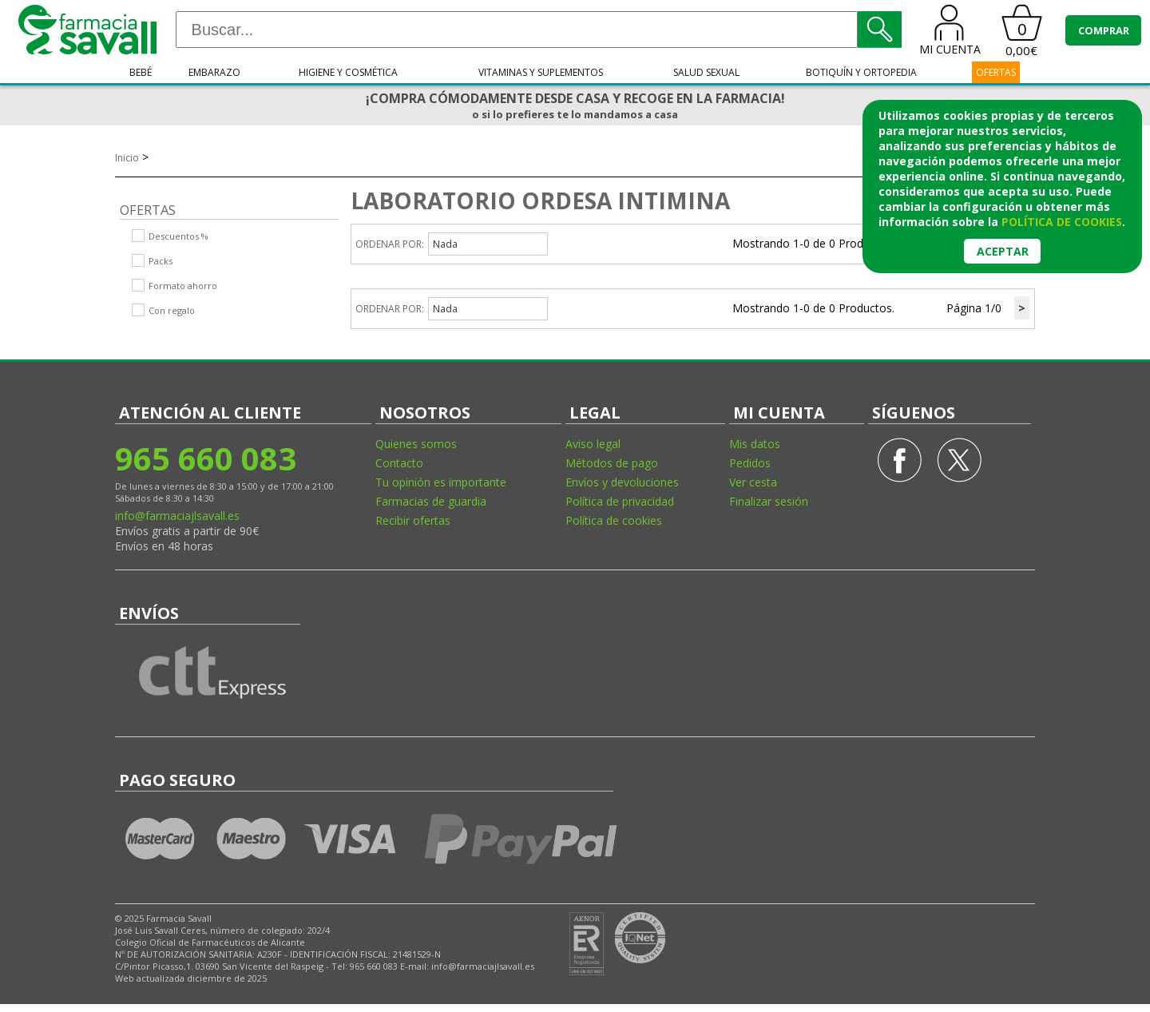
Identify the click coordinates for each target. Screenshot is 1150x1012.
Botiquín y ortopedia (861, 72)
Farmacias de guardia (430, 501)
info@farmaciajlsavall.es (177, 515)
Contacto (399, 462)
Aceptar (1003, 251)
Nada (445, 244)
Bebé (140, 72)
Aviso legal (593, 443)
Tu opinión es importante (440, 482)
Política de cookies (613, 520)
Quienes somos (416, 443)
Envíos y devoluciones (622, 482)
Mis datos (754, 443)
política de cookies (1061, 221)
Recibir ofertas (412, 520)
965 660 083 (205, 458)
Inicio (127, 158)
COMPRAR (1103, 30)
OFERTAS (996, 72)
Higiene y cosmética (348, 72)
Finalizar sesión (768, 501)
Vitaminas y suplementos (540, 72)
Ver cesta (753, 482)
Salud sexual (706, 72)
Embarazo (214, 72)
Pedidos (750, 462)
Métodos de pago (611, 462)
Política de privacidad (619, 501)
